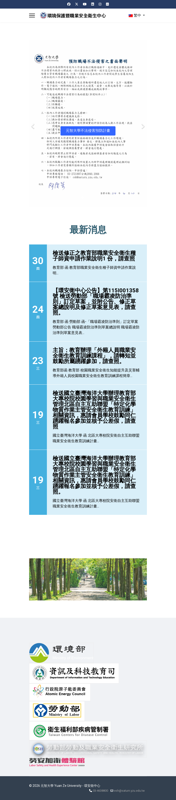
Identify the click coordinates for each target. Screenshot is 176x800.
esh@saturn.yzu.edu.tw (129, 790)
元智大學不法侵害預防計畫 (88, 130)
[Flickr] (107, 4)
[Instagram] (100, 4)
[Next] (142, 123)
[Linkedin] (92, 4)
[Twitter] (76, 4)
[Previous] (33, 123)
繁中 (135, 15)
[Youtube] (85, 4)
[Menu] (32, 15)
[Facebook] (68, 4)
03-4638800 (100, 790)
